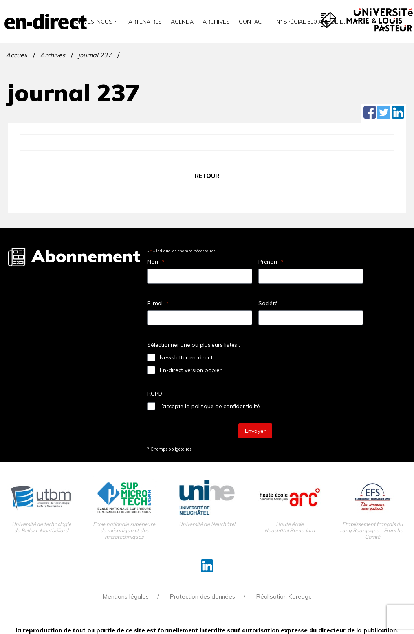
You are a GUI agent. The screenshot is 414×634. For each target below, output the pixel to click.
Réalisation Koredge (284, 596)
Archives (216, 21)
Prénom (270, 261)
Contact (252, 21)
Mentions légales (126, 596)
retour (207, 176)
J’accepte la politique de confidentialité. (210, 406)
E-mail (157, 303)
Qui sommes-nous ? (88, 21)
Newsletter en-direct (186, 357)
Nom (155, 261)
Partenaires (143, 21)
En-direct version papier (191, 370)
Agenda (182, 21)
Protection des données (202, 596)
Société (268, 303)
